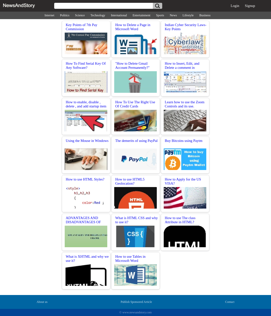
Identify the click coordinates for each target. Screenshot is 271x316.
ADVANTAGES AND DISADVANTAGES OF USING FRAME (83, 222)
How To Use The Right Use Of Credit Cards (135, 104)
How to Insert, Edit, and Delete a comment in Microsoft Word (182, 67)
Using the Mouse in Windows (87, 141)
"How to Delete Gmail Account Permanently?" (132, 65)
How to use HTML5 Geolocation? (130, 181)
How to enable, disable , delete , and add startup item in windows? (86, 106)
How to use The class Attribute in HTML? (180, 220)
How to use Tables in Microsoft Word (130, 259)
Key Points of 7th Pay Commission (81, 27)
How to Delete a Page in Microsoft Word (132, 27)
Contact (229, 301)
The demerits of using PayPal (136, 141)
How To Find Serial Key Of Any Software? (86, 65)
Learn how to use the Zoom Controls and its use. (185, 104)
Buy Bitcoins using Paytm (184, 141)
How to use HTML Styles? (85, 179)
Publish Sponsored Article (136, 301)
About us (42, 301)
